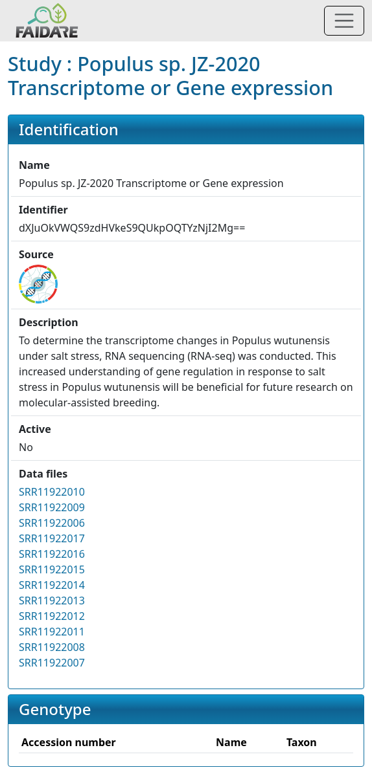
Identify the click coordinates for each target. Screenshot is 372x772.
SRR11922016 (52, 554)
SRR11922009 (52, 507)
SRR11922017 (52, 538)
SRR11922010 (52, 492)
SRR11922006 (52, 523)
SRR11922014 (52, 585)
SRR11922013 (52, 600)
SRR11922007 (52, 663)
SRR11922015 (52, 569)
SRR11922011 (52, 631)
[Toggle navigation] (344, 21)
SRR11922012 (52, 616)
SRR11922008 (52, 647)
